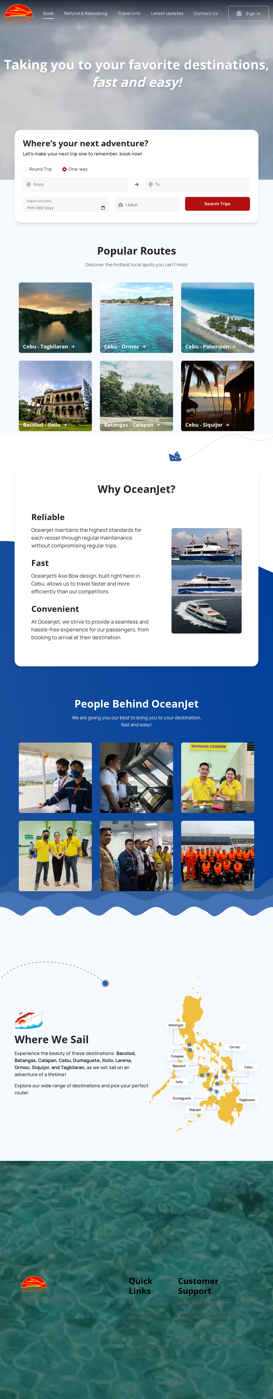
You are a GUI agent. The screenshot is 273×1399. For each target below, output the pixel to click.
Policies (137, 1327)
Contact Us (141, 1356)
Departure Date (39, 201)
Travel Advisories (147, 1346)
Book (134, 1302)
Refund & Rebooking (140, 1314)
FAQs (134, 1337)
